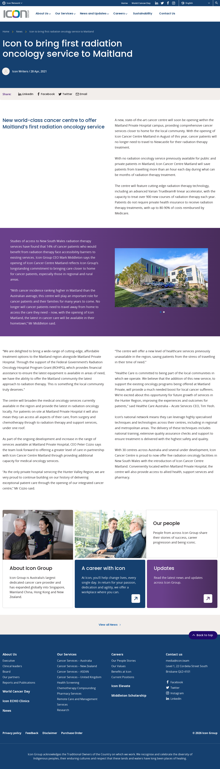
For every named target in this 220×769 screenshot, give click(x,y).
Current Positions (122, 677)
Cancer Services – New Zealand (77, 666)
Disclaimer (49, 733)
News (19, 31)
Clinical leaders (12, 666)
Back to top (202, 635)
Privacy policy (12, 733)
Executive (9, 660)
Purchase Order (71, 733)
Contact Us (167, 13)
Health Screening (68, 682)
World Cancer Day (141, 3)
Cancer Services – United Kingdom (79, 677)
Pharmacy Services (69, 693)
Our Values (118, 666)
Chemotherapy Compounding (76, 688)
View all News (110, 625)
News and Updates (95, 13)
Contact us (174, 654)
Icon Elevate (120, 686)
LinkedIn (173, 699)
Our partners (11, 677)
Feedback (31, 733)
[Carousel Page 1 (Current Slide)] (160, 312)
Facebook (174, 682)
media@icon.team (177, 660)
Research (63, 710)
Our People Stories (123, 660)
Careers (120, 13)
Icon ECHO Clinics (16, 701)
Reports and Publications (19, 682)
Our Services (65, 13)
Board (6, 671)
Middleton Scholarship (128, 695)
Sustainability (142, 13)
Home (124, 3)
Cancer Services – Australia (74, 660)
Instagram (175, 693)
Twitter (173, 688)
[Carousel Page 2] (164, 312)
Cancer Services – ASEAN (73, 671)
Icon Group (209, 733)
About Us (44, 13)
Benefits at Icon (121, 671)
